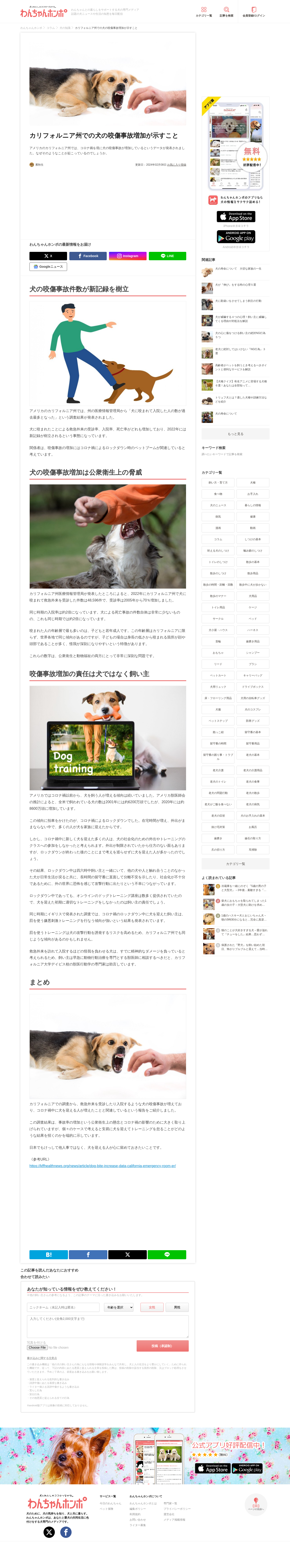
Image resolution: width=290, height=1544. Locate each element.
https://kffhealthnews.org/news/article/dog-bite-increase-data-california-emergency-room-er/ (102, 1166)
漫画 (218, 528)
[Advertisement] (69, 200)
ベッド (253, 618)
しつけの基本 (253, 539)
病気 (218, 516)
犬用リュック (218, 686)
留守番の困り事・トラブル (218, 757)
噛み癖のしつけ (252, 550)
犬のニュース (218, 505)
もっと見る (236, 434)
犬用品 (253, 596)
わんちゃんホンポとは (143, 1503)
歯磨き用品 (253, 641)
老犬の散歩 (253, 793)
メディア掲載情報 (174, 1519)
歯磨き (218, 838)
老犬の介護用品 (252, 770)
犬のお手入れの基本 (253, 815)
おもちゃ (218, 652)
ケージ (253, 607)
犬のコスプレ (253, 709)
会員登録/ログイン (254, 15)
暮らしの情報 (253, 505)
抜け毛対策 (218, 827)
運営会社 (169, 1514)
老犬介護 (218, 770)
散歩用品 (252, 573)
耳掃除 (253, 849)
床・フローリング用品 (218, 698)
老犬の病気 (253, 804)
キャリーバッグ (252, 675)
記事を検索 (226, 15)
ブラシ (253, 664)
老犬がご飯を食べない (218, 804)
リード (218, 664)
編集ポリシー (138, 1508)
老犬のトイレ (218, 781)
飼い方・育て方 (218, 482)
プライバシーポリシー (177, 1508)
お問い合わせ (138, 1519)
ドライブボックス (253, 686)
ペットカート (218, 675)
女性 (152, 1307)
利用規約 (135, 1514)
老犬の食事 (253, 781)
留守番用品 (253, 743)
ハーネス (252, 630)
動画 (253, 528)
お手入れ (252, 494)
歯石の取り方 (253, 838)
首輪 (218, 641)
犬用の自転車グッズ (253, 698)
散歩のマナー (218, 596)
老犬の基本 (253, 754)
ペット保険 (106, 1508)
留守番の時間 (218, 743)
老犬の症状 (218, 815)
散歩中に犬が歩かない (252, 584)
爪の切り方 (218, 849)
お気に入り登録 (176, 164)
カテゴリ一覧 (204, 15)
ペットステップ (218, 720)
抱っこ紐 (218, 732)
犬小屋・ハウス (218, 630)
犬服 (218, 709)
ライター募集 (138, 1525)
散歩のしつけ (218, 573)
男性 (177, 1307)
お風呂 (253, 827)
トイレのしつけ (218, 562)
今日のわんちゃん (110, 1503)
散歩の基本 (253, 562)
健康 (253, 516)
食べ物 (218, 494)
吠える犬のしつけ (218, 550)
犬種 (253, 482)
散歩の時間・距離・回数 (218, 584)
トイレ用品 (218, 607)
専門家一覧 (170, 1503)
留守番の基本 (253, 732)
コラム (218, 539)
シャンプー (253, 652)
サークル (218, 618)
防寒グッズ (253, 720)
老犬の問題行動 (218, 793)
